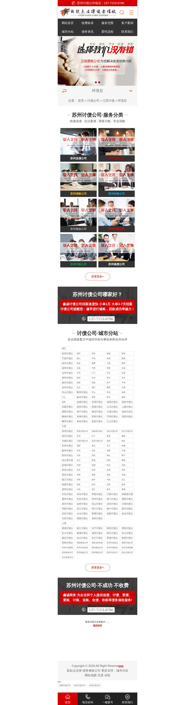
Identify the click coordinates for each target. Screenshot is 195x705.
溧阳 (78, 450)
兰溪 (123, 392)
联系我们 (127, 31)
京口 (123, 484)
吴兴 (123, 382)
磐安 (108, 392)
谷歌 (107, 680)
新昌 (78, 368)
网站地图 (91, 680)
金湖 (108, 474)
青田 (93, 401)
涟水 (78, 474)
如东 (93, 489)
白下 (93, 440)
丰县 (78, 460)
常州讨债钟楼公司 (127, 552)
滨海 (123, 469)
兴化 (78, 494)
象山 (78, 363)
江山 (64, 401)
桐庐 (78, 358)
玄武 (78, 440)
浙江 (64, 353)
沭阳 (78, 479)
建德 (108, 358)
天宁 (108, 450)
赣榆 (123, 465)
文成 (123, 372)
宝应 (78, 455)
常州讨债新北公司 (112, 552)
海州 (108, 465)
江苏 (64, 430)
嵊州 (123, 368)
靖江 (93, 494)
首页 (81, 100)
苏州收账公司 (82, 557)
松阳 (64, 406)
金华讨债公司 (94, 690)
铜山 (108, 460)
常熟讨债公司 (82, 436)
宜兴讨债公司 (97, 445)
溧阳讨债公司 (127, 547)
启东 (108, 489)
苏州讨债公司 (112, 557)
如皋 (123, 489)
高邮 (108, 455)
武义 (78, 392)
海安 (78, 489)
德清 (78, 382)
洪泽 (93, 474)
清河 (123, 474)
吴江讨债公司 (127, 436)
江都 (123, 455)
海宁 (108, 387)
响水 (108, 469)
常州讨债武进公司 (82, 552)
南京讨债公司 (79, 690)
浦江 (93, 392)
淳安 (93, 358)
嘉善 (78, 387)
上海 (64, 527)
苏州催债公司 (67, 557)
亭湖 (78, 469)
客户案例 (127, 23)
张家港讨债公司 (97, 436)
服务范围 (107, 23)
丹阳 (78, 484)
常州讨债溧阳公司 (67, 552)
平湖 (123, 387)
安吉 (108, 382)
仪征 (93, 455)
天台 (108, 377)
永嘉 (78, 372)
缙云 (108, 401)
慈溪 (123, 363)
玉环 (78, 377)
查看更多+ (97, 281)
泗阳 (93, 479)
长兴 (93, 382)
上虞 (108, 368)
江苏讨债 (109, 100)
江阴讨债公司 (82, 445)
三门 (93, 377)
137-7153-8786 (101, 323)
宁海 (93, 363)
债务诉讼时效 (97, 547)
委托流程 (107, 31)
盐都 (93, 469)
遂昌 (123, 401)
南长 (123, 445)
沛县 (93, 460)
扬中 (93, 484)
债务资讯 (88, 31)
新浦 (93, 465)
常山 (93, 397)
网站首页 (68, 23)
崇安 (108, 445)
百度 (100, 680)
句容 (108, 484)
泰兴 (108, 494)
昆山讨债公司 (112, 436)
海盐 (93, 387)
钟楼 (123, 450)
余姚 (108, 363)
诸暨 (93, 368)
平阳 (93, 372)
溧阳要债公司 (82, 547)
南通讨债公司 (65, 690)
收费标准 (88, 23)
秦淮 (108, 440)
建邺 (123, 440)
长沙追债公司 (67, 562)
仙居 (123, 377)
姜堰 (123, 494)
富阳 (123, 358)
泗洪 (108, 479)
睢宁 (123, 460)
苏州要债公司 (97, 557)
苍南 (108, 372)
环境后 (122, 100)
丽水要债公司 (97, 552)
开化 (108, 397)
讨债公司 (93, 100)
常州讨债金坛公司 (112, 547)
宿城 (123, 479)
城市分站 (68, 31)
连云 (78, 465)
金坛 (93, 450)
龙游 (123, 397)
